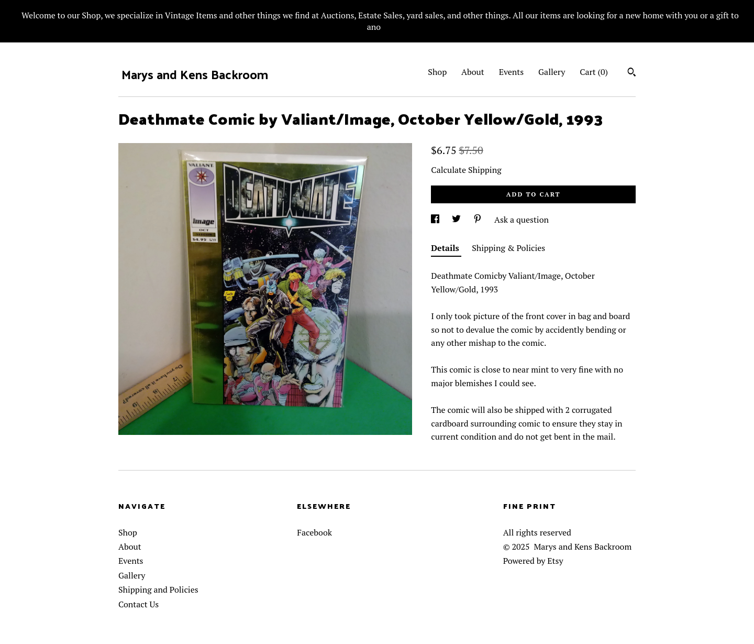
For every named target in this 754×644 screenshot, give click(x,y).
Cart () (594, 72)
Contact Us (138, 604)
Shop (437, 72)
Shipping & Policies (508, 248)
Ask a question (521, 219)
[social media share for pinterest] (478, 219)
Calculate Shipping (466, 170)
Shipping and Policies (158, 589)
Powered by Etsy (533, 560)
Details (446, 248)
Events (511, 72)
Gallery (551, 72)
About (472, 72)
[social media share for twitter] (457, 219)
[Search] (632, 73)
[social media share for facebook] (436, 219)
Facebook (314, 532)
